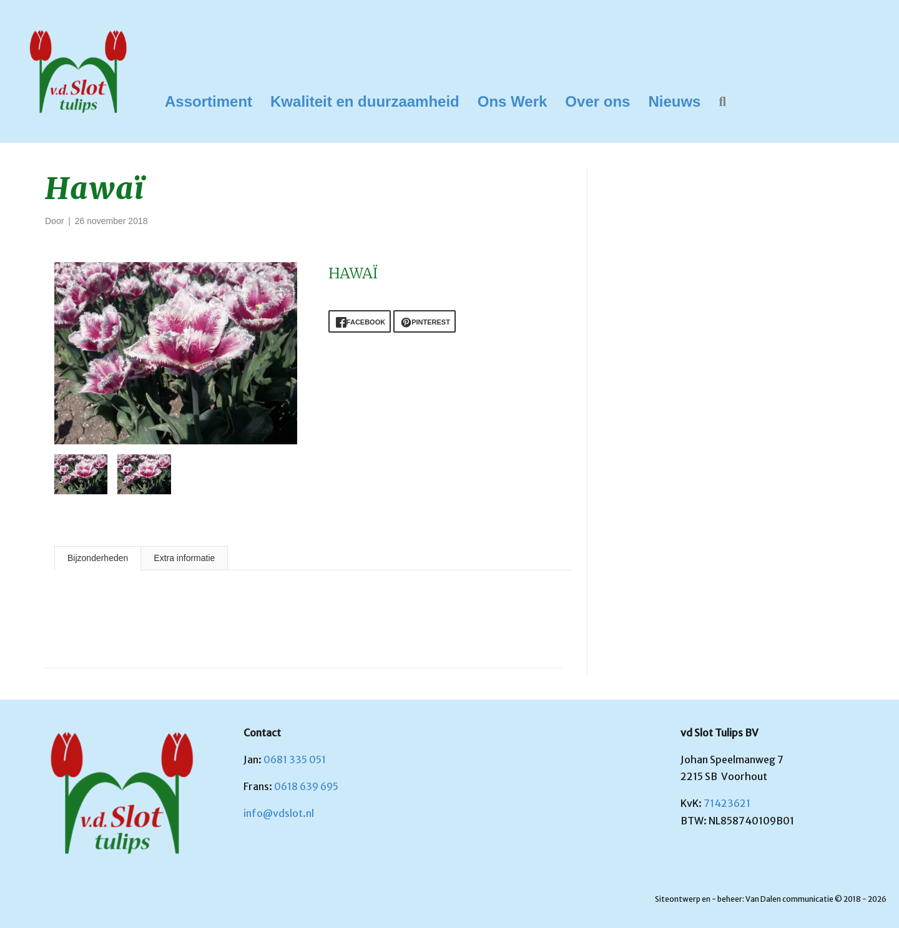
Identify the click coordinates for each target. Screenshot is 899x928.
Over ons (597, 101)
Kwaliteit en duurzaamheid (364, 101)
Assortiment (208, 101)
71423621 (727, 803)
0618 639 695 (306, 786)
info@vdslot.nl (278, 813)
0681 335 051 (294, 759)
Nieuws (674, 101)
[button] (725, 102)
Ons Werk (513, 101)
